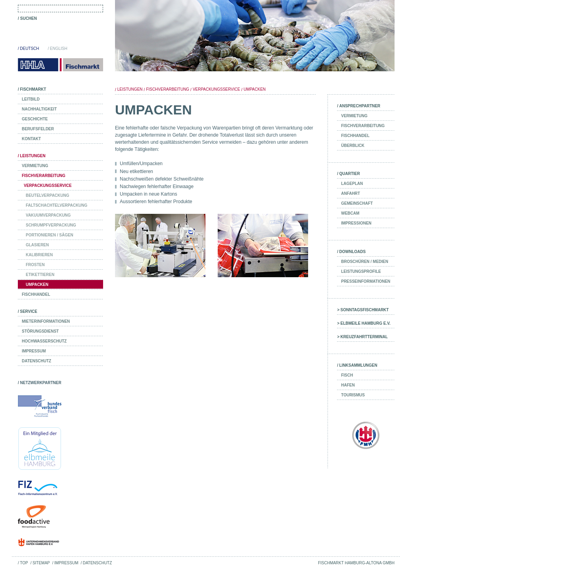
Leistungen (130, 89)
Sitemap (41, 563)
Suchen (28, 18)
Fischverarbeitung (167, 89)
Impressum (66, 563)
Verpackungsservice (216, 89)
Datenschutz (97, 563)
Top (24, 563)
